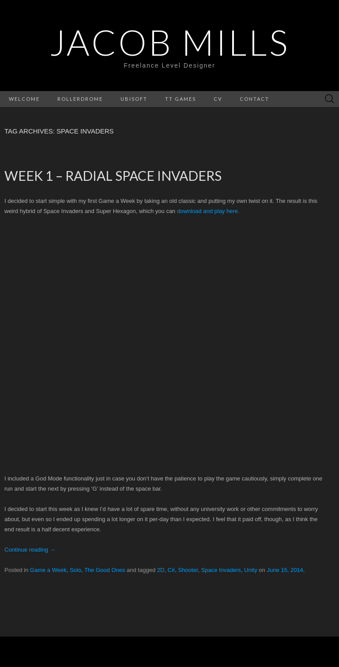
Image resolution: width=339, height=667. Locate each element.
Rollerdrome (80, 99)
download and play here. (208, 211)
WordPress (145, 651)
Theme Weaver (264, 651)
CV (218, 99)
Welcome (24, 99)
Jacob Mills (169, 42)
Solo (75, 570)
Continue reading (30, 549)
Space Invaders (221, 570)
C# (171, 570)
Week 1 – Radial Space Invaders (113, 175)
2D (161, 570)
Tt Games (180, 99)
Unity (250, 570)
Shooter (188, 570)
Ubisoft (134, 99)
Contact (254, 99)
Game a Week (48, 570)
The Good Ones (104, 570)
